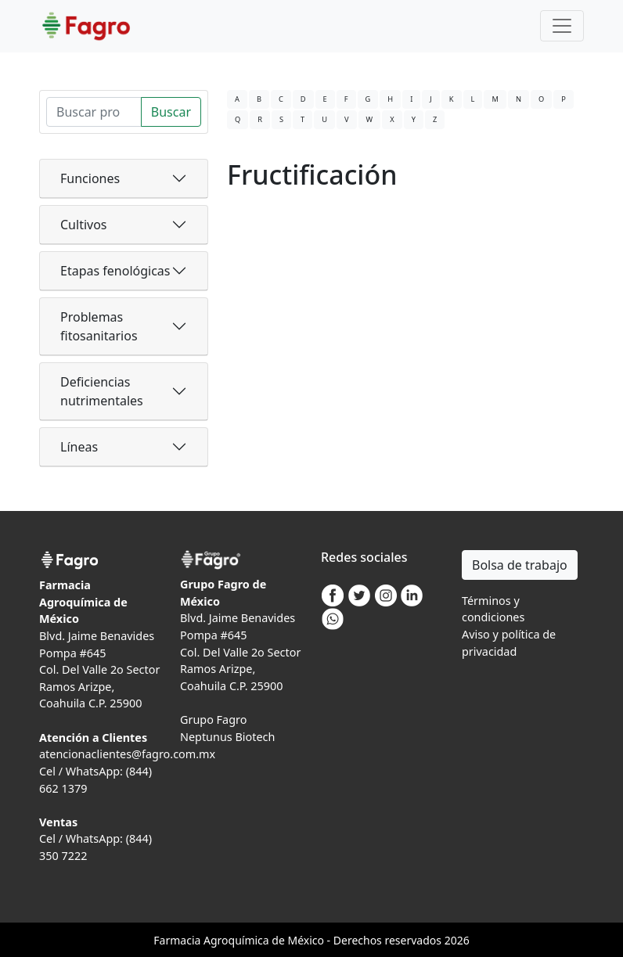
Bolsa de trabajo (519, 565)
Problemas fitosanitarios (99, 326)
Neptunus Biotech (227, 736)
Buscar (171, 112)
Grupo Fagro (213, 719)
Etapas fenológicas (115, 270)
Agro (216, 940)
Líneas (79, 446)
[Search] (94, 112)
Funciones (90, 178)
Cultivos (83, 224)
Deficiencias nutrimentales (101, 391)
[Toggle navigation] (562, 25)
